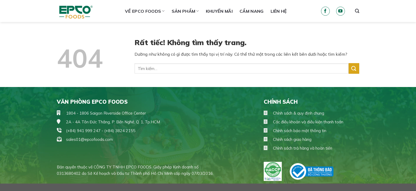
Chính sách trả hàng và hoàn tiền (298, 148)
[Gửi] (354, 68)
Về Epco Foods (145, 11)
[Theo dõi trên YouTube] (340, 11)
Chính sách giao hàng (287, 139)
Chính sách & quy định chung (294, 113)
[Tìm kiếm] (357, 11)
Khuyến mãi (219, 11)
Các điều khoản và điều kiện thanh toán (303, 121)
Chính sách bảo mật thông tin (295, 130)
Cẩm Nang (252, 11)
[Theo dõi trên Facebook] (325, 11)
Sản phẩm (185, 11)
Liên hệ (279, 11)
